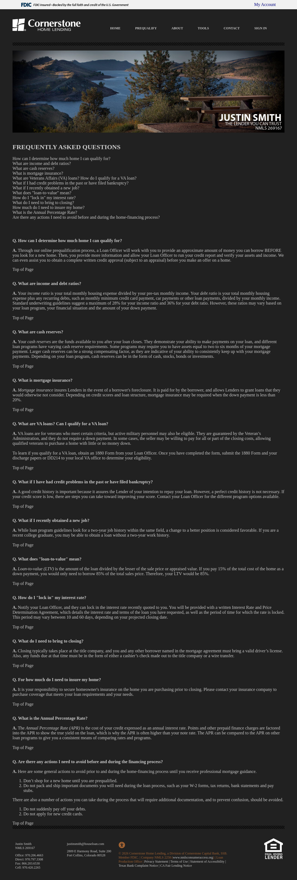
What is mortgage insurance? (38, 173)
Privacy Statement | (157, 861)
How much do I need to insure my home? (49, 207)
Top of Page (23, 269)
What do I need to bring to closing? (43, 202)
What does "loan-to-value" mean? (42, 192)
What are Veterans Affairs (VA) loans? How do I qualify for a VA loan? (75, 178)
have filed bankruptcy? (108, 183)
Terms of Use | (180, 861)
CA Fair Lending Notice (176, 866)
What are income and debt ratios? (42, 163)
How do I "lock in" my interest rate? (44, 197)
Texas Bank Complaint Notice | (139, 866)
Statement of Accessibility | (208, 861)
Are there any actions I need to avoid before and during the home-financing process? (86, 217)
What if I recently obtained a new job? (46, 188)
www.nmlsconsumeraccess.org (193, 857)
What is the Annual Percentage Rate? (45, 212)
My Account (265, 4)
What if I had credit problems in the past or (50, 183)
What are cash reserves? (33, 168)
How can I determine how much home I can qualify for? (61, 158)
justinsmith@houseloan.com (85, 844)
